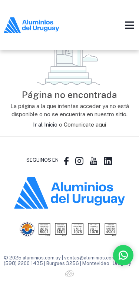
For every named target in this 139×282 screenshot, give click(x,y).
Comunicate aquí (85, 124)
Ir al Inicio (45, 124)
